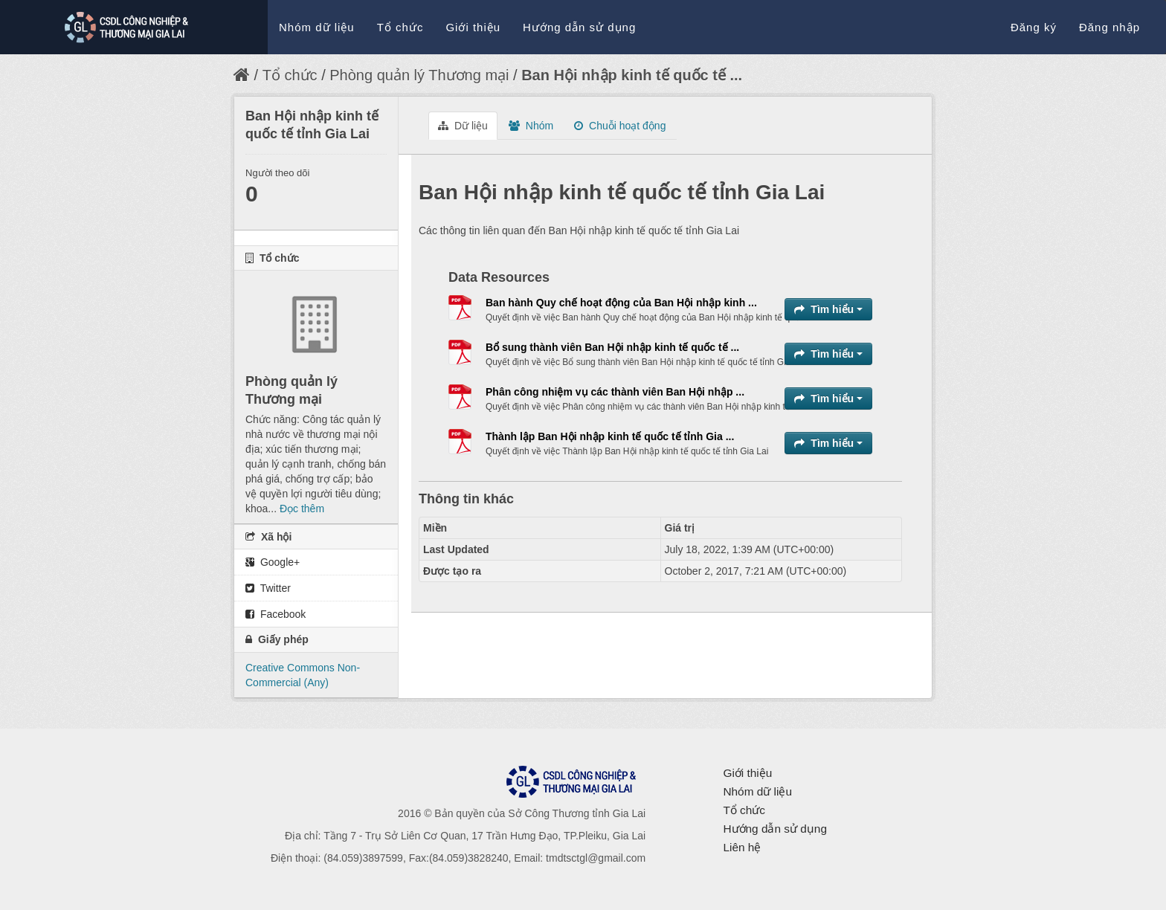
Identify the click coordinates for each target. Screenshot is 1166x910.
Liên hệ (742, 847)
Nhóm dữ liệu (317, 27)
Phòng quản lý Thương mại (419, 75)
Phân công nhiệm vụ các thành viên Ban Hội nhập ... (615, 392)
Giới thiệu (472, 27)
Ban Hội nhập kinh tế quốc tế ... (631, 75)
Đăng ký (1034, 27)
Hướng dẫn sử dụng (579, 27)
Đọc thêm (302, 508)
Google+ (272, 562)
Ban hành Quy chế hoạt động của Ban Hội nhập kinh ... (621, 303)
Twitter (268, 588)
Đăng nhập (1109, 27)
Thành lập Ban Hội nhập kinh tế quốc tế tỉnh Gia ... (610, 436)
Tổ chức (400, 27)
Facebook (275, 614)
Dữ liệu (463, 126)
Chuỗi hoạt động (620, 126)
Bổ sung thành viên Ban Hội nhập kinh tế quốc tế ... (612, 347)
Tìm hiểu (828, 309)
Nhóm (531, 126)
